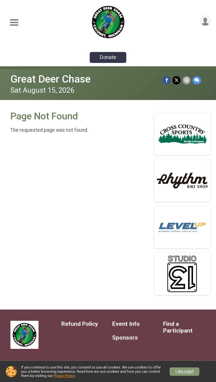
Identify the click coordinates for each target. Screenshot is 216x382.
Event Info (126, 324)
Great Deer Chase (50, 79)
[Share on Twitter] (177, 80)
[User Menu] (205, 21)
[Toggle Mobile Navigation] (14, 22)
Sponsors (125, 338)
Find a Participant (178, 327)
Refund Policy (79, 324)
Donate (108, 57)
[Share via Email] (187, 80)
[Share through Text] (196, 80)
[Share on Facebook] (167, 80)
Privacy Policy (64, 376)
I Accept (184, 371)
